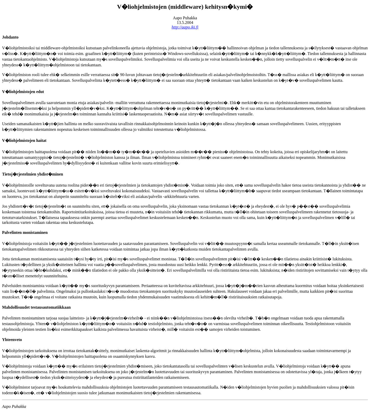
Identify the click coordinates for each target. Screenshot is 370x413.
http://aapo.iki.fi (185, 27)
